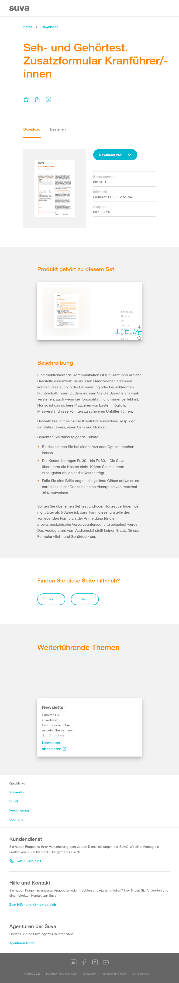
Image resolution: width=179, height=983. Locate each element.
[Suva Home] (19, 8)
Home (27, 27)
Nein (84, 599)
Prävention (17, 792)
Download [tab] (32, 129)
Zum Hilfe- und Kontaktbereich (32, 904)
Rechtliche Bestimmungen (61, 974)
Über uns (16, 819)
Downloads (49, 27)
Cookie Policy (141, 974)
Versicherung (19, 810)
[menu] (26, 99)
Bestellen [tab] (58, 129)
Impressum (89, 974)
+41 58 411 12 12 (26, 861)
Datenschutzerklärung (114, 974)
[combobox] (115, 154)
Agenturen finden (22, 943)
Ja (51, 599)
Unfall (13, 801)
